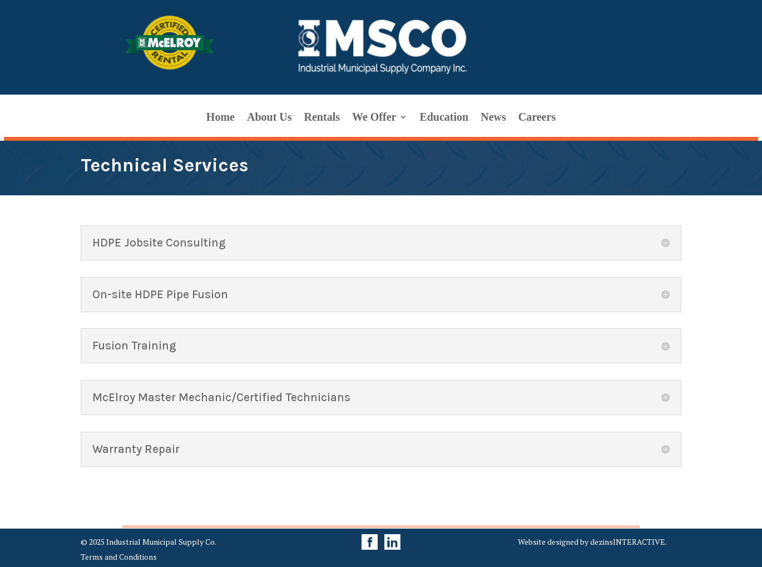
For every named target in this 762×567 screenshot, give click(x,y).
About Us (269, 118)
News (493, 118)
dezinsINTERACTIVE (627, 541)
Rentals (322, 118)
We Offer (374, 118)
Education (443, 118)
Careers (537, 118)
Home (220, 118)
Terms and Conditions (119, 556)
